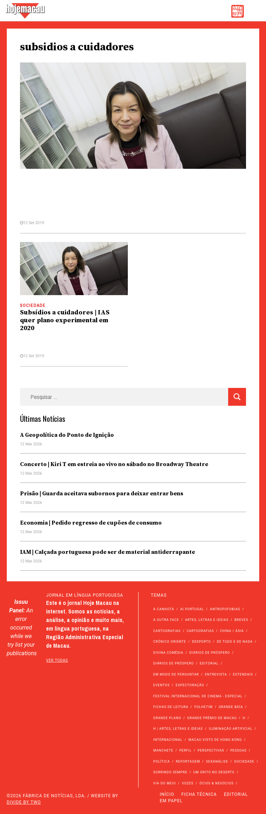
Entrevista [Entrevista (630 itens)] (216, 674)
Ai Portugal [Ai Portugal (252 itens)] (192, 609)
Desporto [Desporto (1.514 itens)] (201, 641)
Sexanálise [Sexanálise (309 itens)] (217, 761)
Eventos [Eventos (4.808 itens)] (161, 685)
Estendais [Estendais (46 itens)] (243, 674)
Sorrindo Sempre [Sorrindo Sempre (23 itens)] (170, 772)
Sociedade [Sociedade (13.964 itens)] (244, 761)
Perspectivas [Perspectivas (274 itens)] (211, 750)
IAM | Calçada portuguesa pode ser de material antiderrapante (107, 552)
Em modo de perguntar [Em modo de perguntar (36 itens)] (176, 674)
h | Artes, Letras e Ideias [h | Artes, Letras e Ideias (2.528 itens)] (178, 728)
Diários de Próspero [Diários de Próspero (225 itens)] (209, 652)
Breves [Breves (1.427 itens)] (241, 620)
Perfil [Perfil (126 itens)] (185, 750)
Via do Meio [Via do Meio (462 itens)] (164, 783)
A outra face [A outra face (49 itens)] (166, 620)
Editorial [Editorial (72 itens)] (209, 663)
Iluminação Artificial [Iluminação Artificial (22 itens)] (230, 728)
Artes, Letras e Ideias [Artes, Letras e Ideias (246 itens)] (207, 620)
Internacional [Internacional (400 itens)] (167, 740)
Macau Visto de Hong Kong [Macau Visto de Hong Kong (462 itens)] (215, 740)
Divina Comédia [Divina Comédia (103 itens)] (168, 652)
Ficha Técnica (199, 794)
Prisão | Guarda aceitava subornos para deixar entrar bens (101, 493)
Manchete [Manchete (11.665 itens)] (163, 750)
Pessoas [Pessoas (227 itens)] (238, 750)
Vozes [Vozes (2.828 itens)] (188, 783)
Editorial (236, 794)
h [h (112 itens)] (244, 718)
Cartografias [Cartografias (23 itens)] (200, 631)
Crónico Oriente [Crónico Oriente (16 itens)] (169, 641)
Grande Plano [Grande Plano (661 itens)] (167, 718)
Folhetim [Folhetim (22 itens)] (203, 707)
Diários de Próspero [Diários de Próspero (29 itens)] (173, 663)
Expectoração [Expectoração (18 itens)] (190, 685)
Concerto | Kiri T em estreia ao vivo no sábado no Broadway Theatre (114, 464)
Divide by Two (24, 802)
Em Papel (171, 800)
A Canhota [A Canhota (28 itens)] (163, 609)
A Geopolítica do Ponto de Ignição (67, 435)
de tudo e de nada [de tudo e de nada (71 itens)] (234, 641)
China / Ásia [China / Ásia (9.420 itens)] (232, 631)
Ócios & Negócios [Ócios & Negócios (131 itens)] (217, 783)
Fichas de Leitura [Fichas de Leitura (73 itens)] (170, 707)
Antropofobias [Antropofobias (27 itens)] (225, 609)
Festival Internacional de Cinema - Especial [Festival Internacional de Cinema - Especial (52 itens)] (197, 696)
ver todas (57, 660)
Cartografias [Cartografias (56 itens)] (167, 631)
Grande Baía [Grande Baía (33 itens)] (231, 707)
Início (167, 794)
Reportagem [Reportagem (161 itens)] (188, 761)
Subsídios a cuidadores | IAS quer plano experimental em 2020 (65, 320)
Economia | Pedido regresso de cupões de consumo (91, 522)
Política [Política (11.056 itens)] (161, 761)
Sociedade (33, 305)
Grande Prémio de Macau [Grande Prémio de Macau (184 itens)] (212, 718)
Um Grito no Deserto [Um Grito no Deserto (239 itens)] (214, 772)
